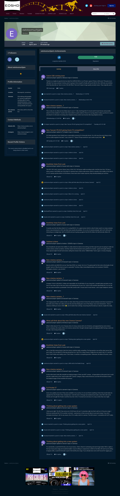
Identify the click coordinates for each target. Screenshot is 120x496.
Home (7, 13)
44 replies (57, 254)
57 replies (60, 88)
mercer (64, 408)
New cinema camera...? (67, 94)
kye (45, 94)
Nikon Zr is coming (73, 194)
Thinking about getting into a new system (79, 339)
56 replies (66, 118)
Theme (55, 489)
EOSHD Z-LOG (63, 13)
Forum (14, 13)
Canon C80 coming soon (55, 76)
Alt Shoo (64, 322)
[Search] (98, 13)
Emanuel (46, 99)
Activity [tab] (59, 69)
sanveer (64, 389)
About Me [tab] (96, 69)
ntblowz (64, 77)
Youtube (29, 13)
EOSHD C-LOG (52, 13)
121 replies (58, 400)
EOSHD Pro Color (40, 13)
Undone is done (72, 152)
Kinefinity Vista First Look (55, 164)
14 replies (65, 141)
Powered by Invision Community (60, 493)
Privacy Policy (63, 489)
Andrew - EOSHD (67, 243)
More (72, 13)
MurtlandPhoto (48, 211)
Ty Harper (46, 124)
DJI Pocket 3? (51, 388)
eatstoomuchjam (51, 77)
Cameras (75, 77)
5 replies (57, 333)
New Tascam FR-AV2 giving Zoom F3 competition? (78, 124)
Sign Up (111, 5)
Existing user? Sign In (100, 5)
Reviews (22, 13)
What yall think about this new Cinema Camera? (81, 182)
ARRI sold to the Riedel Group (76, 363)
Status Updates (107, 14)
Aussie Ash (65, 166)
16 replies (57, 418)
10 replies (57, 176)
